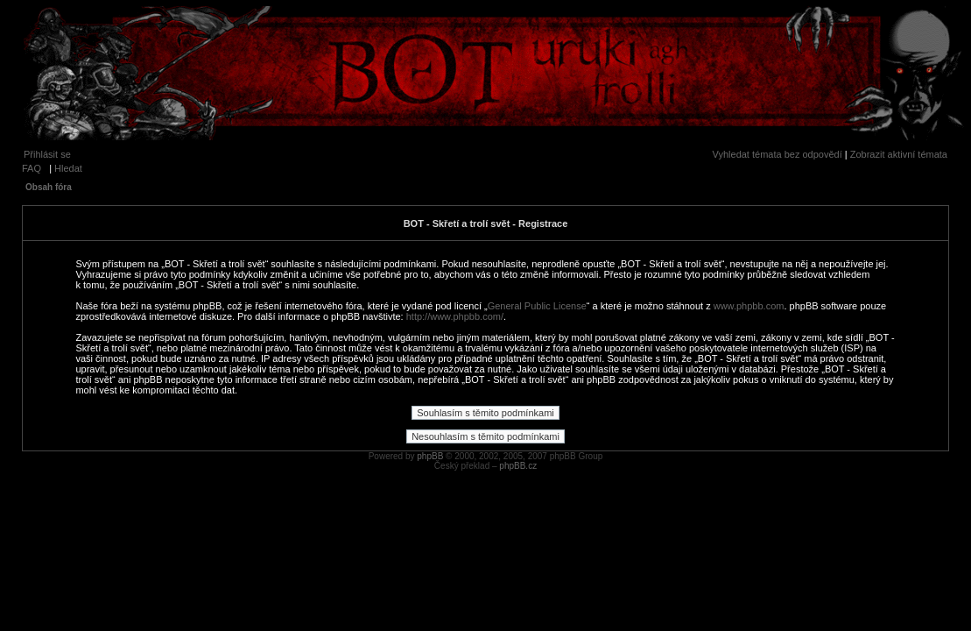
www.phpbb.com (749, 306)
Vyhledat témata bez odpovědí (777, 154)
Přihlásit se (47, 154)
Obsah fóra (48, 187)
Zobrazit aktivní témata (898, 154)
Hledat (68, 168)
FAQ (31, 168)
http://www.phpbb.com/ (454, 316)
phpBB (430, 456)
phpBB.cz (518, 466)
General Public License (537, 306)
